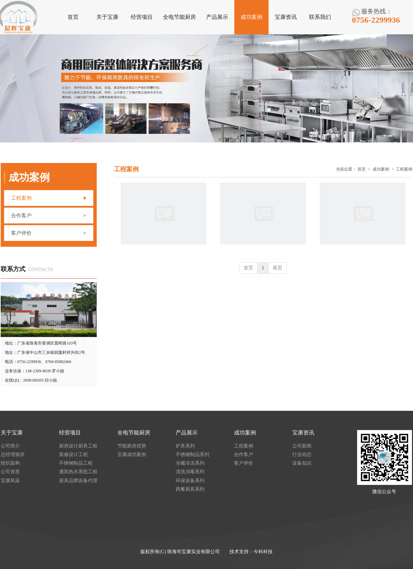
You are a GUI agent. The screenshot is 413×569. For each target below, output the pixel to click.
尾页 (277, 267)
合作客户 (243, 454)
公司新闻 (301, 446)
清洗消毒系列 (190, 471)
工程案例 (404, 169)
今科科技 (263, 551)
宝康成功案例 (131, 454)
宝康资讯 (303, 433)
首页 (361, 169)
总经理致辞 (13, 454)
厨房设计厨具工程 (78, 446)
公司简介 (10, 446)
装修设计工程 (73, 454)
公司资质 (10, 471)
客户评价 (243, 463)
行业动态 (301, 454)
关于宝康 (12, 433)
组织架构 (10, 463)
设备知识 (301, 463)
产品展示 (187, 433)
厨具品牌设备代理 (78, 480)
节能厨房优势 (131, 446)
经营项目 (70, 433)
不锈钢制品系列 (192, 454)
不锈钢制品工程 (76, 463)
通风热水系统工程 (78, 471)
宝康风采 (10, 480)
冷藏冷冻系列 (190, 463)
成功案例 (381, 169)
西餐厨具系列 (190, 489)
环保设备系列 (190, 480)
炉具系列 (185, 446)
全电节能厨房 (133, 433)
